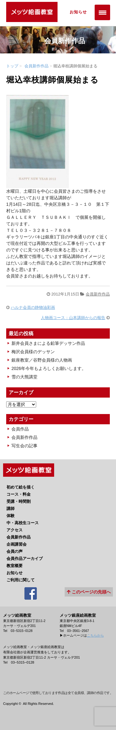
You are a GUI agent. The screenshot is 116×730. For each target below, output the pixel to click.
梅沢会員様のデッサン (33, 351)
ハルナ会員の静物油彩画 (33, 307)
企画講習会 (16, 544)
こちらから (95, 635)
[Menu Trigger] (102, 12)
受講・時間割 (18, 501)
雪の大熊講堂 (24, 376)
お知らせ (78, 12)
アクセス (14, 530)
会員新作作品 (36, 66)
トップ (12, 66)
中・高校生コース (22, 522)
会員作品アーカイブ (24, 558)
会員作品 (20, 428)
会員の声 (14, 551)
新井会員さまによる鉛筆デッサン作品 (48, 343)
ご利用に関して (20, 580)
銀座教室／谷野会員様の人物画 (41, 360)
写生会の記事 (24, 445)
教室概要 (14, 565)
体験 (10, 515)
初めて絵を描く (20, 487)
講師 (10, 508)
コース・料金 (18, 494)
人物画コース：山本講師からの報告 (73, 317)
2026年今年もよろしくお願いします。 (48, 368)
